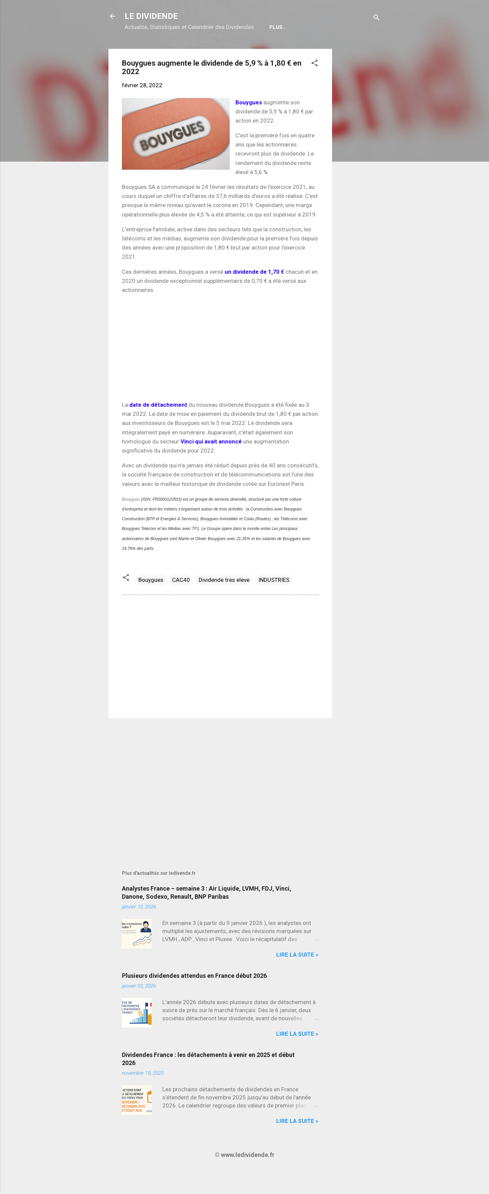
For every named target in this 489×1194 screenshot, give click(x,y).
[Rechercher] (376, 18)
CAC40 (181, 601)
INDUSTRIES (273, 601)
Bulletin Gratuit (274, 49)
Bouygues (131, 521)
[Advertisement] (359, 171)
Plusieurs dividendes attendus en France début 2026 (194, 997)
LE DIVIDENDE (151, 16)
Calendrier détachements (201, 49)
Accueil (141, 49)
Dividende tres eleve (224, 601)
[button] (315, 85)
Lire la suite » (297, 976)
